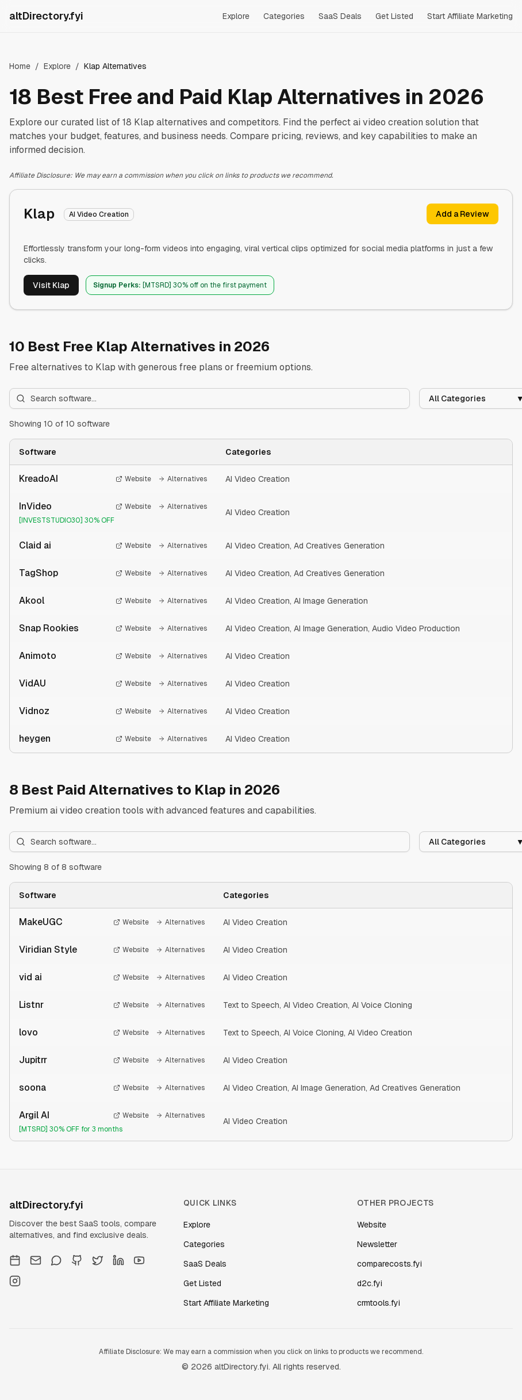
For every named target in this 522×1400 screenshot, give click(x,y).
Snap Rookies (49, 628)
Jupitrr (33, 1060)
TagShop (38, 573)
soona (32, 1087)
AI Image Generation (331, 601)
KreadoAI (38, 479)
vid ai (30, 977)
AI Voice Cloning (382, 1005)
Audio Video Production (416, 628)
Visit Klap (51, 285)
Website (133, 479)
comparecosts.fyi (389, 1264)
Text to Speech (251, 1005)
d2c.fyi (369, 1283)
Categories (284, 16)
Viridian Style (48, 949)
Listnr (31, 1005)
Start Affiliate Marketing (470, 16)
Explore (236, 16)
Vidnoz (34, 711)
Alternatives (182, 479)
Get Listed (394, 16)
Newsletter (377, 1244)
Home (19, 66)
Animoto (37, 656)
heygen (35, 738)
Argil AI (34, 1115)
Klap (39, 214)
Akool (31, 600)
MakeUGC (41, 922)
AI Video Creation (257, 479)
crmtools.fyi (378, 1303)
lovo (28, 1032)
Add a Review (462, 214)
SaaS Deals (340, 16)
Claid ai (35, 545)
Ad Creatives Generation (339, 545)
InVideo (35, 506)
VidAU (32, 683)
